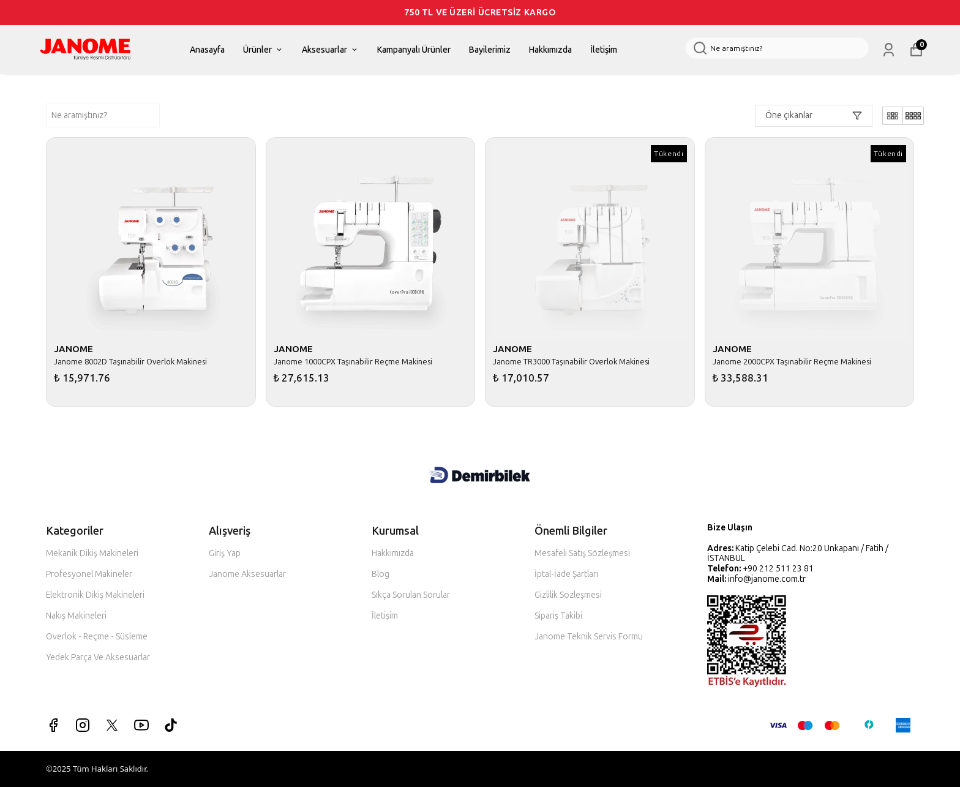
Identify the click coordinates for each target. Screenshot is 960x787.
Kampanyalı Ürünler (414, 50)
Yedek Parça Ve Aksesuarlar (98, 657)
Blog (380, 574)
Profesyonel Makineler (89, 574)
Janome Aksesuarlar (247, 574)
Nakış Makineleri (76, 616)
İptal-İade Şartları (566, 574)
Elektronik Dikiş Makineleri (95, 595)
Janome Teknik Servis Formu (588, 636)
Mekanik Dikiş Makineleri (92, 553)
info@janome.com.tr (767, 579)
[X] (112, 725)
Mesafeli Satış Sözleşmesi (582, 553)
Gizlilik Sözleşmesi (568, 595)
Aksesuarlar (330, 50)
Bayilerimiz (490, 50)
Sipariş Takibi (558, 616)
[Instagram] (82, 725)
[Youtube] (141, 725)
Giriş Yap (225, 553)
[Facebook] (53, 725)
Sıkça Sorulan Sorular (411, 595)
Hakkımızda (550, 50)
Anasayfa (207, 50)
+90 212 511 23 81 (778, 568)
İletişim (603, 50)
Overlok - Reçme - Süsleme (97, 636)
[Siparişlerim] (888, 50)
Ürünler (263, 50)
